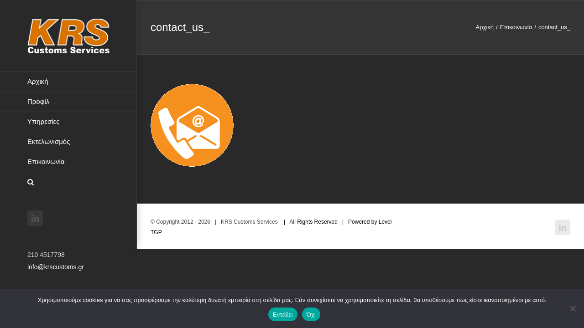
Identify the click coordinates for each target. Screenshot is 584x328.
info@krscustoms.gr (55, 267)
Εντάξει (283, 314)
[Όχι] (572, 308)
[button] (68, 182)
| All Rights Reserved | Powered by (329, 222)
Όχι (311, 314)
